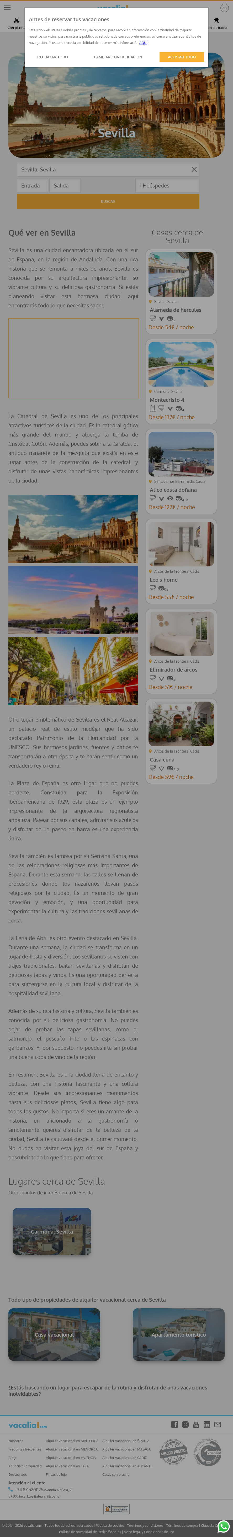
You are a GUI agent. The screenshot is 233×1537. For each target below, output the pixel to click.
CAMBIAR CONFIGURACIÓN (118, 57)
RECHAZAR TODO (52, 57)
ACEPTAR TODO (182, 57)
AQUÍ (143, 42)
